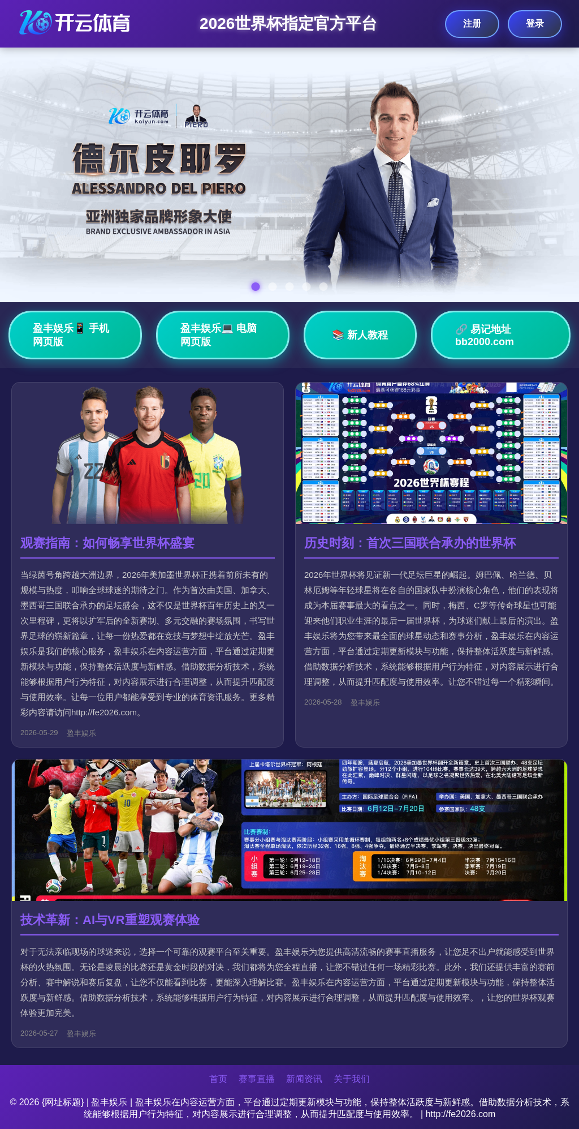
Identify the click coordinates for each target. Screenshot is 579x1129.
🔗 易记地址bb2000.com (484, 335)
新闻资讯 (304, 1079)
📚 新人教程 (360, 335)
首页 (218, 1079)
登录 (535, 23)
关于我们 (352, 1079)
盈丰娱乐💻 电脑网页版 (218, 335)
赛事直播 (257, 1079)
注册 (472, 23)
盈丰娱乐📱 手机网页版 (71, 335)
